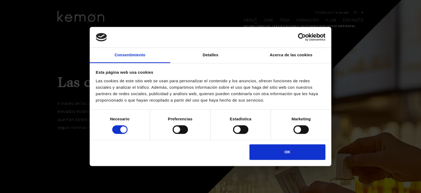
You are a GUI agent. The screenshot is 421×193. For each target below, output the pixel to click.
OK (287, 152)
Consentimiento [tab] (130, 55)
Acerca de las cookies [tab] (291, 55)
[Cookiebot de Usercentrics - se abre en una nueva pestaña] (301, 37)
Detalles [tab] (210, 55)
